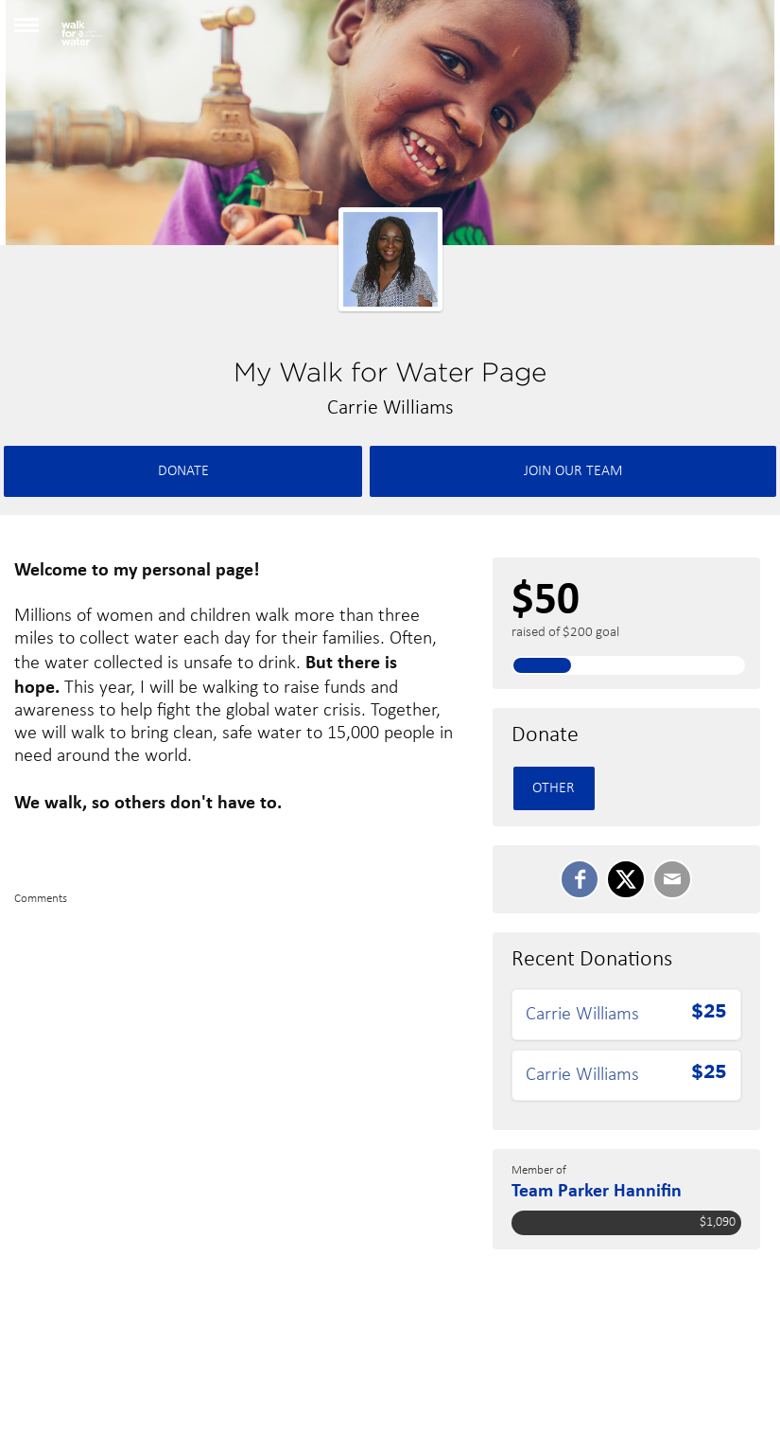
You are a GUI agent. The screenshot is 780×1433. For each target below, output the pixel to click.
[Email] (672, 879)
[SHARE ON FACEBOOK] (579, 879)
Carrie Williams (582, 1014)
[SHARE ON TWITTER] (626, 879)
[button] (26, 32)
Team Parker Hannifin (596, 1189)
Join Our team (573, 471)
